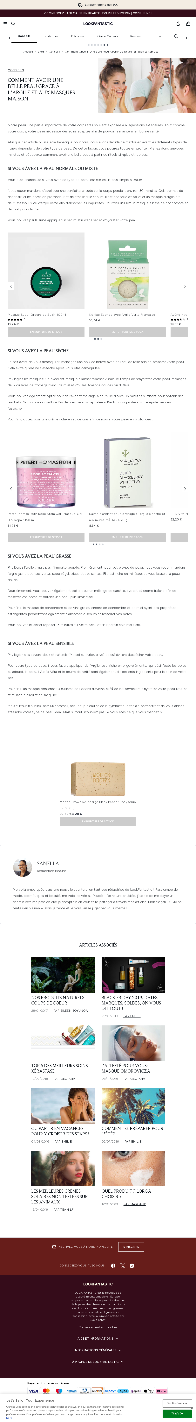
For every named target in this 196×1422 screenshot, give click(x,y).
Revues (135, 36)
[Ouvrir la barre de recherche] (13, 23)
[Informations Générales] (98, 1350)
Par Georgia (64, 1079)
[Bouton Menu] (5, 23)
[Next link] (186, 38)
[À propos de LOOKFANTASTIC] (98, 1362)
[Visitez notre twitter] (122, 1265)
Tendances (51, 36)
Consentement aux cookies (98, 1327)
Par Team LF (63, 1209)
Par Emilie (132, 1016)
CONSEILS (16, 70)
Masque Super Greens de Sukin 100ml (37, 314)
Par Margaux (135, 1204)
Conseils (24, 36)
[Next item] (185, 286)
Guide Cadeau (107, 36)
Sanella (48, 864)
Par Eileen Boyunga (70, 1010)
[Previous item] (11, 286)
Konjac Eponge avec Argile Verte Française (122, 314)
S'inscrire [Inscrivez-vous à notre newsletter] (131, 1246)
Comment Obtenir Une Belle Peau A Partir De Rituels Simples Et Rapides (111, 51)
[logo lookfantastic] (98, 24)
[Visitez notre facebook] (113, 1265)
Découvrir (78, 36)
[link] (178, 24)
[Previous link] (9, 38)
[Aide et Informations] (98, 1338)
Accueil (28, 51)
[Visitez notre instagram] (132, 1265)
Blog (41, 51)
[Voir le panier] (188, 24)
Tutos (157, 36)
